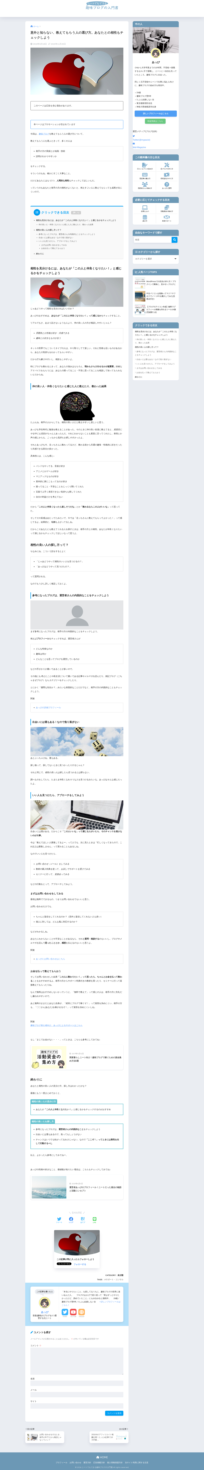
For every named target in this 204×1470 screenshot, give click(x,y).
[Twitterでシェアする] (59, 1220)
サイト (33, 1401)
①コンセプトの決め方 (58, 13)
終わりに (40, 254)
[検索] (174, 240)
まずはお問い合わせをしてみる (54, 245)
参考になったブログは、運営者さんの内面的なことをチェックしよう (67, 234)
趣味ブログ (44, 134)
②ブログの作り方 (167, 166)
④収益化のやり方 (126, 13)
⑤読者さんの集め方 (146, 13)
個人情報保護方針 (115, 1463)
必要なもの (145, 208)
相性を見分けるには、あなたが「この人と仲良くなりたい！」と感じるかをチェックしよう (76, 220)
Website (81, 1316)
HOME (102, 1457)
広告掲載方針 (99, 1463)
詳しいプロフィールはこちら (155, 114)
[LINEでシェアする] (94, 1220)
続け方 (145, 218)
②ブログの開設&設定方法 (83, 13)
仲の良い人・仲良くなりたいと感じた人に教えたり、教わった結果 (66, 224)
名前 (32, 1379)
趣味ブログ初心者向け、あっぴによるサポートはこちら (56, 1025)
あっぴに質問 (167, 185)
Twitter (65, 1316)
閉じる (76, 213)
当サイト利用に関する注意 (136, 1463)
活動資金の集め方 (167, 208)
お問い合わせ (75, 1463)
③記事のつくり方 (106, 13)
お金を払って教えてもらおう (53, 248)
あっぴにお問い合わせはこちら (50, 959)
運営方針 (87, 1463)
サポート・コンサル (114, 1279)
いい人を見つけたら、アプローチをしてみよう (58, 241)
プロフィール (61, 1463)
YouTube (73, 1316)
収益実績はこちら (155, 121)
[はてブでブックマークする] (82, 1220)
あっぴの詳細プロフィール (48, 707)
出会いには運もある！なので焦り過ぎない (56, 238)
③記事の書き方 (145, 175)
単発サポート (167, 218)
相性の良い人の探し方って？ (48, 230)
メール (33, 1390)
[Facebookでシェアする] (71, 1220)
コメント (35, 1345)
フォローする (80, 1264)
